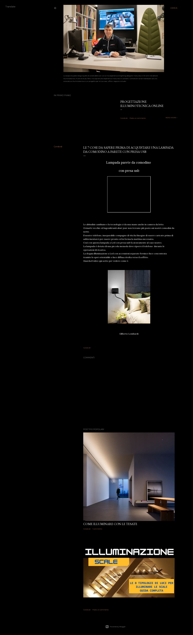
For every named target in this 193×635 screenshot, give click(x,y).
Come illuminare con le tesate (110, 524)
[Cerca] (173, 8)
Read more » (171, 118)
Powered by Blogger (115, 626)
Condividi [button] (124, 118)
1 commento (97, 529)
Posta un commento (138, 118)
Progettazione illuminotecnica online (142, 104)
